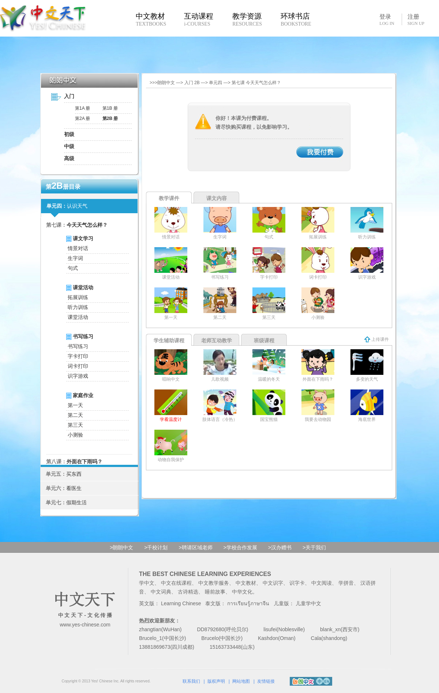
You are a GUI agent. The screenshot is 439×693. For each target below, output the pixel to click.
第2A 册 (82, 118)
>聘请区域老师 (195, 547)
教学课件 (169, 198)
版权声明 (216, 681)
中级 (69, 146)
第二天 (75, 415)
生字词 (75, 258)
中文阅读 (321, 583)
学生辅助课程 (169, 340)
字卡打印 (78, 356)
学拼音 (346, 583)
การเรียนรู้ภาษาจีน (248, 603)
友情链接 (266, 681)
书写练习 (78, 346)
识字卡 (297, 583)
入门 (69, 96)
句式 (73, 268)
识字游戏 (78, 376)
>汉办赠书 (280, 547)
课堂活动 (78, 317)
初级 (69, 134)
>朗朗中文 (121, 547)
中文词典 (161, 592)
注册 (416, 20)
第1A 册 (82, 108)
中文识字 (273, 583)
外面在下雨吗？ (84, 461)
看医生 (74, 488)
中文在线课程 (176, 583)
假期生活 (76, 502)
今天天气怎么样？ (87, 225)
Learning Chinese (181, 603)
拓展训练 (78, 297)
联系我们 (191, 681)
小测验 (75, 435)
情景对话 (78, 248)
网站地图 (241, 681)
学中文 (146, 583)
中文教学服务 (213, 583)
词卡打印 (78, 366)
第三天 (75, 425)
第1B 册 (110, 108)
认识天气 (77, 206)
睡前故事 (215, 592)
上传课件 (376, 339)
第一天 (75, 405)
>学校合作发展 (240, 547)
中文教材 (246, 583)
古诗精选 (188, 592)
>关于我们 (314, 547)
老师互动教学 (216, 340)
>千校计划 (156, 547)
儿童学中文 (308, 603)
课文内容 (216, 198)
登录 (386, 19)
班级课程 (264, 340)
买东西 (74, 474)
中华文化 (242, 592)
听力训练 (78, 307)
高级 (69, 158)
